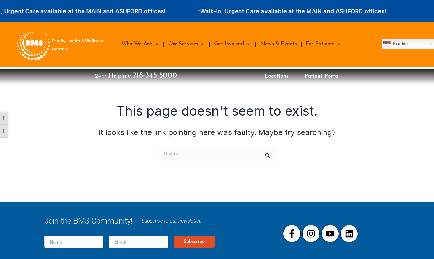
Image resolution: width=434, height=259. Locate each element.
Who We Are (140, 44)
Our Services (187, 44)
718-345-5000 (149, 75)
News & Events (278, 44)
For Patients (324, 44)
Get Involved (232, 44)
